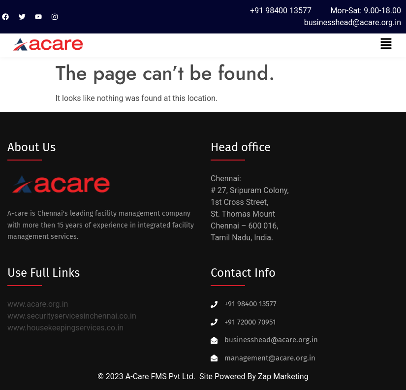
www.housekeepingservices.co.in (65, 327)
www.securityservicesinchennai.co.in (71, 316)
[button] (386, 44)
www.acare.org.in (37, 304)
